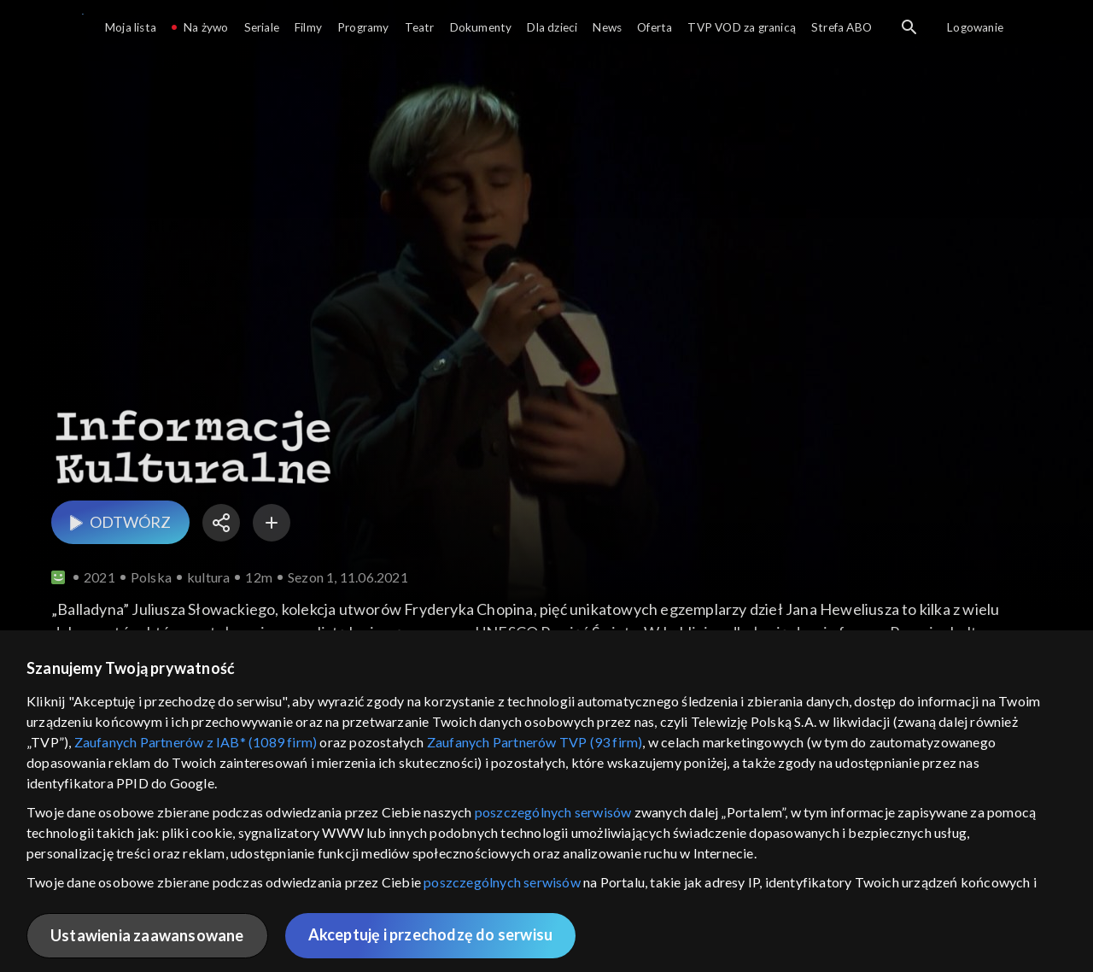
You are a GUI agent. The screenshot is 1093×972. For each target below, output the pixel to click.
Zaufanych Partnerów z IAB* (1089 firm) (196, 742)
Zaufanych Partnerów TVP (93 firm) (535, 742)
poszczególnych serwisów (553, 812)
